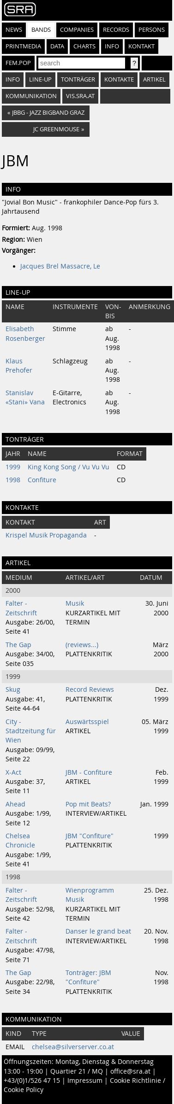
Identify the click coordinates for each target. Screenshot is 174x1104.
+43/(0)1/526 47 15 (32, 1080)
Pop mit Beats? (88, 804)
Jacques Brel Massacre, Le (60, 266)
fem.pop (18, 63)
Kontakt (141, 46)
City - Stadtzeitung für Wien (31, 731)
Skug (13, 689)
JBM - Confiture (89, 772)
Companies (77, 30)
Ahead (15, 804)
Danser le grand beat (98, 931)
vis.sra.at (80, 96)
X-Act (13, 772)
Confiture (42, 480)
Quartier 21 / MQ (76, 1071)
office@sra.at (130, 1071)
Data (57, 46)
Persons (151, 30)
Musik (75, 603)
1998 (13, 480)
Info (112, 46)
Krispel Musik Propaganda (46, 535)
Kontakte (119, 79)
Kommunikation (31, 96)
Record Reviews (90, 689)
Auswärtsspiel (87, 722)
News (14, 30)
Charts (84, 46)
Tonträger (78, 79)
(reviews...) (82, 645)
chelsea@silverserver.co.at (73, 1047)
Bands (41, 30)
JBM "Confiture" (90, 836)
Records (116, 30)
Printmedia (23, 46)
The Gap (18, 645)
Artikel (154, 79)
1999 (13, 467)
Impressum (84, 1080)
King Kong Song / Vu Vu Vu (68, 467)
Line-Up (40, 79)
